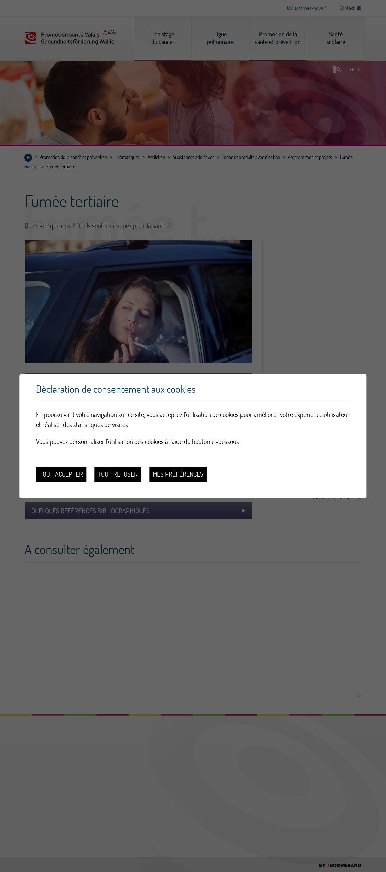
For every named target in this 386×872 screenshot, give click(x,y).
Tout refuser (118, 474)
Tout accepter (61, 474)
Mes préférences (178, 474)
